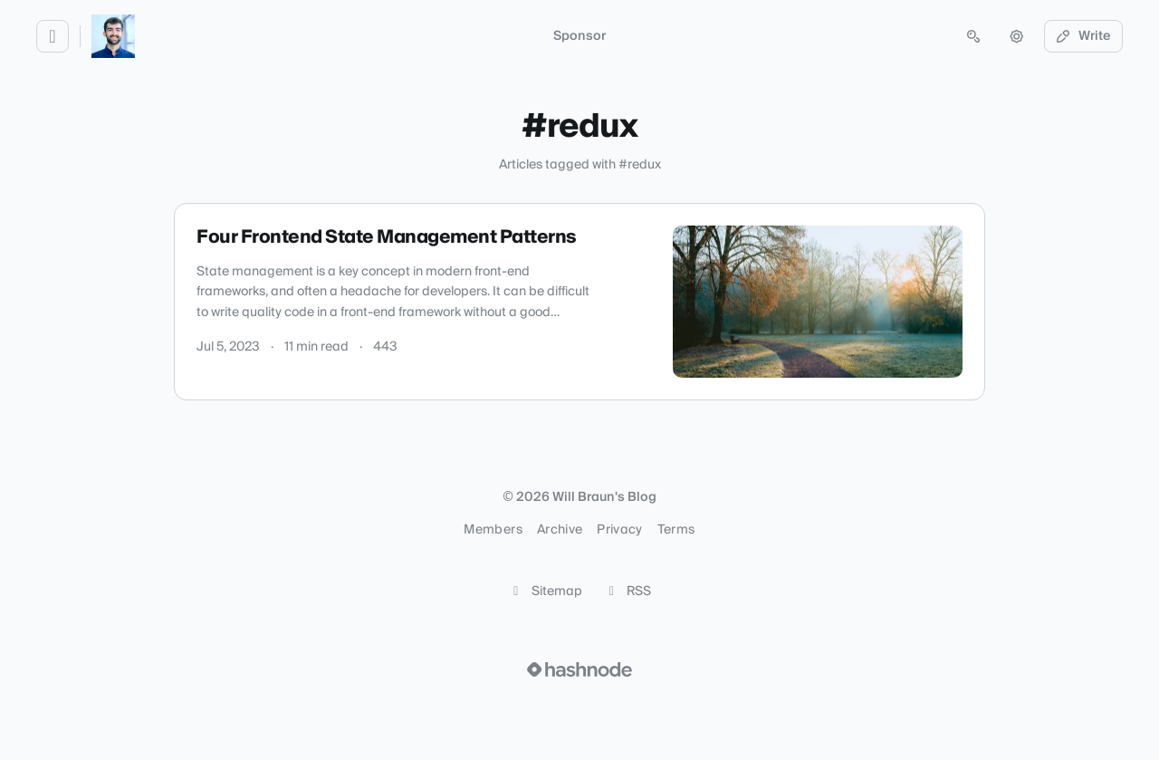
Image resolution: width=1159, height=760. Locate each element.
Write (1084, 36)
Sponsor (579, 36)
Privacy (619, 530)
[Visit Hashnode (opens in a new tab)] (579, 669)
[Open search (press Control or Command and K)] (973, 36)
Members (493, 530)
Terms (676, 530)
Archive (559, 530)
